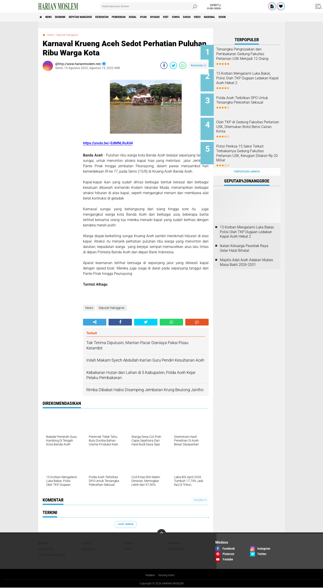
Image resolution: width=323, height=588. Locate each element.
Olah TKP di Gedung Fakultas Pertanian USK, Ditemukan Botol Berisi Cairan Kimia (252, 122)
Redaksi (149, 575)
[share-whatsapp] (182, 65)
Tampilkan (199, 500)
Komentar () (198, 65)
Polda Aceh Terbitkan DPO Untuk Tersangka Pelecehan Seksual (251, 99)
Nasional (259, 17)
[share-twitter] (173, 65)
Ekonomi (67, 17)
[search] (149, 6)
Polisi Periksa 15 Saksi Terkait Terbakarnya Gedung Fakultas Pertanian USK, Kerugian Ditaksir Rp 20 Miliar (252, 147)
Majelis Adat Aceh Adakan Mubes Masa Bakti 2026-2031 (246, 252)
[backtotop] (161, 533)
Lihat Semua (125, 524)
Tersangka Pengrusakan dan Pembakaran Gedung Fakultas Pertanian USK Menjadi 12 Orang (253, 56)
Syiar (173, 17)
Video (243, 17)
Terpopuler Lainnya (247, 161)
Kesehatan (119, 17)
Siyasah (188, 17)
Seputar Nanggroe (92, 17)
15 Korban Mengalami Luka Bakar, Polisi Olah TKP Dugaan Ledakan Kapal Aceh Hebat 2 (251, 79)
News (52, 17)
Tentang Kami (167, 575)
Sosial (159, 17)
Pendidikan (140, 17)
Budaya (43, 543)
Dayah (229, 17)
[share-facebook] (164, 65)
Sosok (275, 17)
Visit (202, 17)
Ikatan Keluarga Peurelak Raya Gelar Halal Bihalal (244, 238)
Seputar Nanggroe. (71, 35)
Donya (215, 17)
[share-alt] (94, 322)
